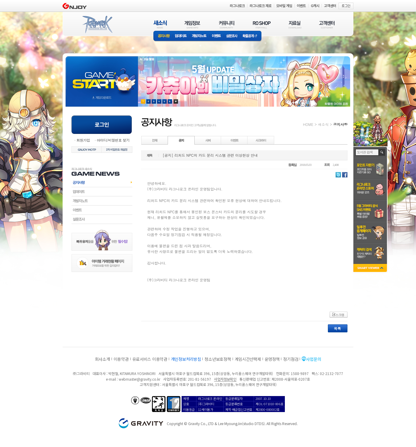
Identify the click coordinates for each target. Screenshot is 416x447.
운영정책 (272, 359)
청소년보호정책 (217, 359)
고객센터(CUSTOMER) (327, 24)
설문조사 (231, 36)
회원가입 (83, 139)
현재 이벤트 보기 (176, 101)
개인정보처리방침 (186, 359)
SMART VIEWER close (370, 268)
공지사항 (162, 36)
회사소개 (102, 359)
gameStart (102, 76)
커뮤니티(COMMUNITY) (227, 24)
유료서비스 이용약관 (149, 359)
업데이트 (180, 36)
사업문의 (313, 359)
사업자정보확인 (225, 379)
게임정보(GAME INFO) (192, 24)
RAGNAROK (97, 24)
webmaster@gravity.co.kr (139, 379)
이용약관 (121, 359)
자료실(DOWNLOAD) (294, 24)
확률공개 (250, 36)
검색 (382, 152)
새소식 (323, 124)
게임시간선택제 (248, 359)
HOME (308, 124)
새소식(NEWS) (160, 24)
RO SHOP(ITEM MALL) (261, 24)
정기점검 (290, 359)
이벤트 (216, 36)
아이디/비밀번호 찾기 (113, 139)
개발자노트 (199, 36)
